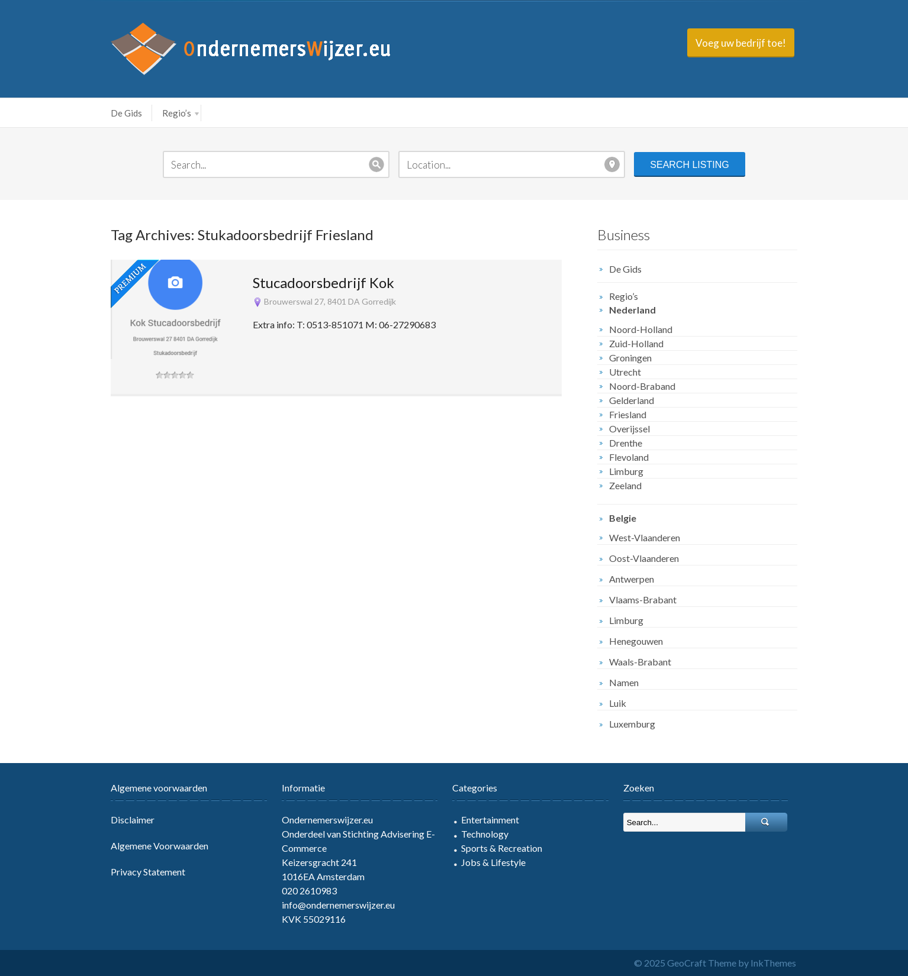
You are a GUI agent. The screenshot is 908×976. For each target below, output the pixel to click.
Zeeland (625, 485)
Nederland (632, 309)
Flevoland (629, 457)
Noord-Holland (640, 329)
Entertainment (490, 819)
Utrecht (625, 371)
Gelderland (631, 400)
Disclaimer (132, 819)
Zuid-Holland (636, 343)
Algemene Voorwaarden (159, 845)
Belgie (622, 517)
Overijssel (629, 428)
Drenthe (625, 442)
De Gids (126, 113)
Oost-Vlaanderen (644, 558)
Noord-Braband (642, 386)
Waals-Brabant (640, 661)
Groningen (630, 357)
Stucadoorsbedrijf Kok (323, 282)
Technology (484, 833)
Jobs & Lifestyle (493, 862)
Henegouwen (636, 641)
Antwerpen (631, 578)
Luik (617, 703)
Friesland (627, 414)
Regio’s (180, 113)
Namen (624, 682)
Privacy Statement (148, 871)
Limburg (626, 471)
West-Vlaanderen (644, 537)
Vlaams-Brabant (643, 599)
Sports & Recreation (501, 848)
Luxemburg (632, 723)
